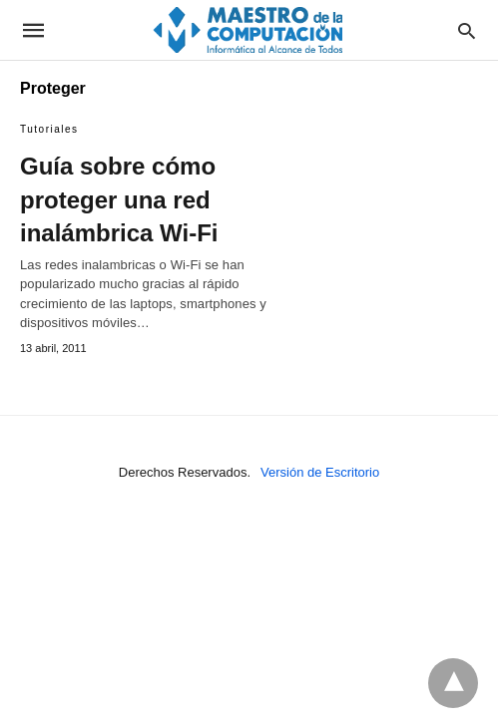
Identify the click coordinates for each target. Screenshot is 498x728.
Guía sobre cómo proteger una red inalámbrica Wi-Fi (119, 199)
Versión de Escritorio (319, 472)
